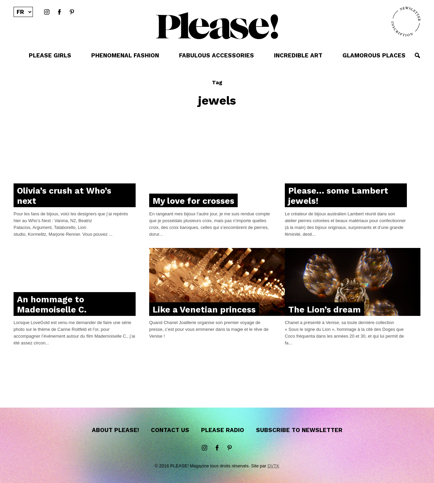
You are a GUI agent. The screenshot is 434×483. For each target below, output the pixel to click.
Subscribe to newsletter (299, 430)
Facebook (59, 12)
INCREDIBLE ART (298, 55)
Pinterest (72, 12)
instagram (47, 12)
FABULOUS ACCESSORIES (216, 55)
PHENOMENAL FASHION (125, 55)
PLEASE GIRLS (50, 55)
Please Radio (222, 430)
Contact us (170, 430)
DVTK (273, 465)
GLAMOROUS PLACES (374, 55)
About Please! (115, 430)
